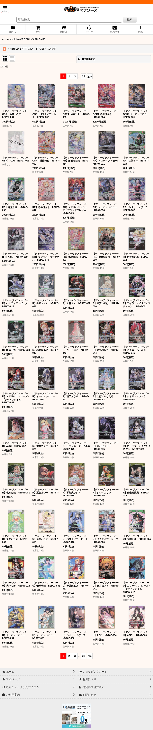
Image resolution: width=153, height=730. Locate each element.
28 (83, 76)
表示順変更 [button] (86, 59)
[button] (5, 9)
